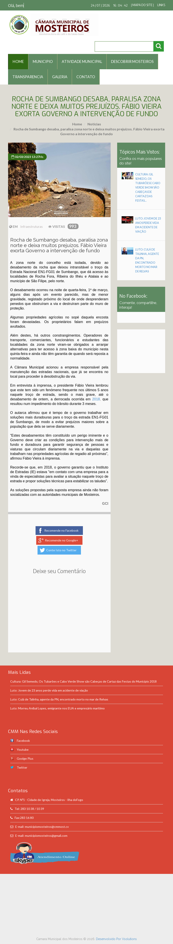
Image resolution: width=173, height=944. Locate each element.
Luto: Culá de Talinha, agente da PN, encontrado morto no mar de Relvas (59, 699)
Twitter (22, 767)
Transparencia (27, 76)
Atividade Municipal (82, 61)
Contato (85, 76)
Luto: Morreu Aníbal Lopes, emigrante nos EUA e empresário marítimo (57, 708)
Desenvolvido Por (109, 939)
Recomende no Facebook (61, 530)
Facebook (23, 740)
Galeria (59, 76)
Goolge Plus (25, 758)
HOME (18, 61)
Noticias (94, 124)
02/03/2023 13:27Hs (27, 157)
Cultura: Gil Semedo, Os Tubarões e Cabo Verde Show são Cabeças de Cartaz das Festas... (147, 187)
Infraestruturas (31, 226)
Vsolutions (129, 939)
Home (77, 124)
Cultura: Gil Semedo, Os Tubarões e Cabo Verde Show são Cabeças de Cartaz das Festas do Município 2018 (83, 681)
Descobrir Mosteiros (132, 61)
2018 (96, 399)
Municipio (43, 61)
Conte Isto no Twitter (61, 550)
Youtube (23, 749)
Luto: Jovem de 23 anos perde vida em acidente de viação (49, 690)
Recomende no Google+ (61, 540)
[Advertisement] (59, 619)
